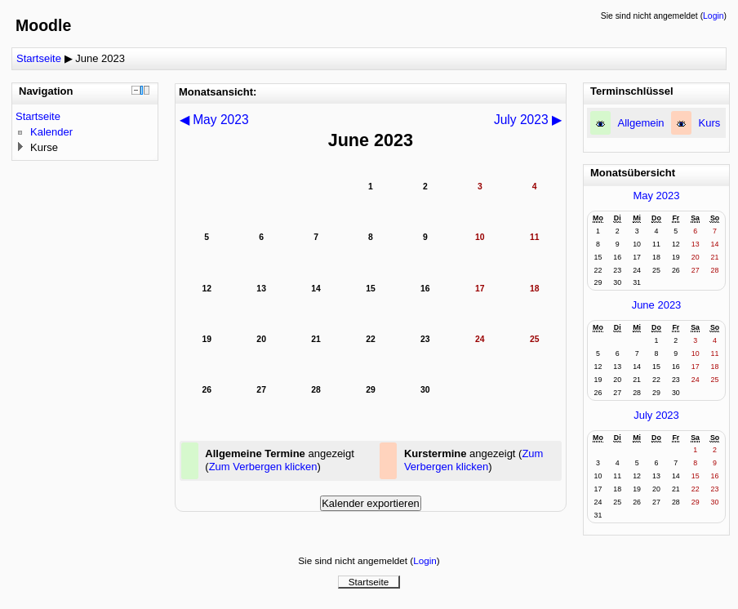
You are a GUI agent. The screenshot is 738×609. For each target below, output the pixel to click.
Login (713, 15)
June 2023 (100, 58)
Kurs (710, 123)
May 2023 (656, 195)
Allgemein (641, 123)
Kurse (44, 147)
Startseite (38, 58)
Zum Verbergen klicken (263, 466)
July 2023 (656, 415)
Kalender (51, 132)
